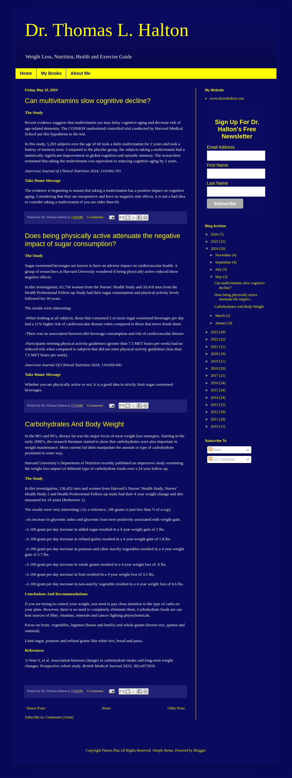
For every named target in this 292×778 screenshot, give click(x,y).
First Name (217, 165)
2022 (215, 339)
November (223, 255)
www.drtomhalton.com (227, 98)
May (219, 277)
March (220, 315)
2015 (215, 390)
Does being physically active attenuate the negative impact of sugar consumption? (102, 240)
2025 (215, 241)
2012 (215, 412)
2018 (215, 368)
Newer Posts (35, 708)
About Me (80, 73)
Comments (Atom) (59, 717)
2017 (215, 375)
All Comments (221, 459)
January (221, 323)
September (223, 262)
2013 (215, 404)
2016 (215, 383)
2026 (215, 234)
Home (26, 73)
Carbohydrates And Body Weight (74, 424)
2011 (215, 419)
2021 (215, 346)
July (218, 269)
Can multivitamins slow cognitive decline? (88, 101)
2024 (215, 248)
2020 (215, 354)
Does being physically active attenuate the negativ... (235, 297)
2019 (215, 361)
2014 (215, 397)
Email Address (221, 147)
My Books (51, 73)
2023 (215, 332)
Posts (214, 449)
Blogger (199, 750)
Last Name (217, 183)
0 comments (95, 217)
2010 (215, 426)
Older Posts (176, 708)
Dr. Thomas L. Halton (107, 30)
